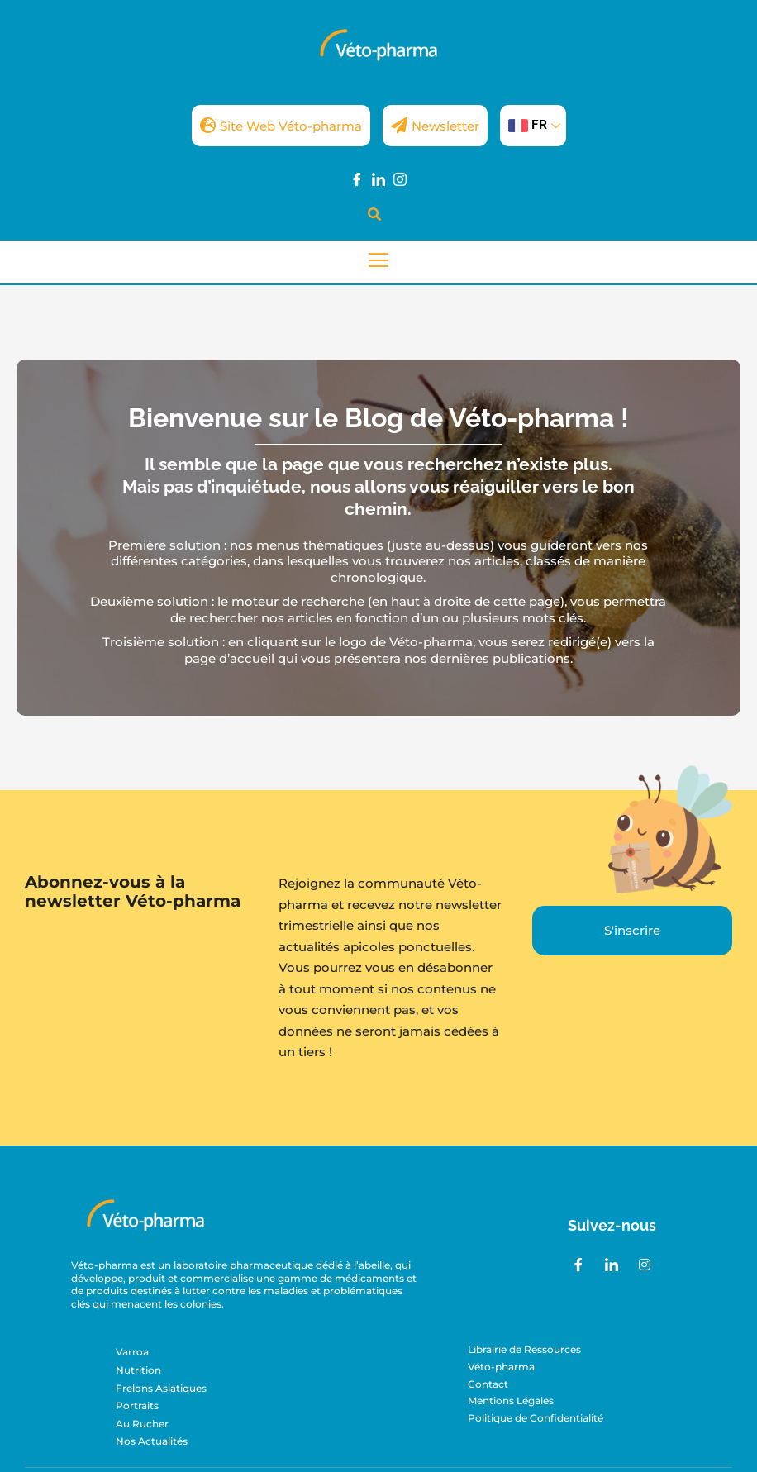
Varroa (132, 1352)
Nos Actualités (152, 1441)
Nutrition (138, 1370)
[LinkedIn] (378, 178)
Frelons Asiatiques (161, 1388)
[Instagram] (400, 178)
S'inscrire (632, 930)
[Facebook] (357, 178)
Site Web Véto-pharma (281, 125)
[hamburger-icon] (379, 262)
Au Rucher (142, 1423)
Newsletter (435, 125)
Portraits (137, 1405)
